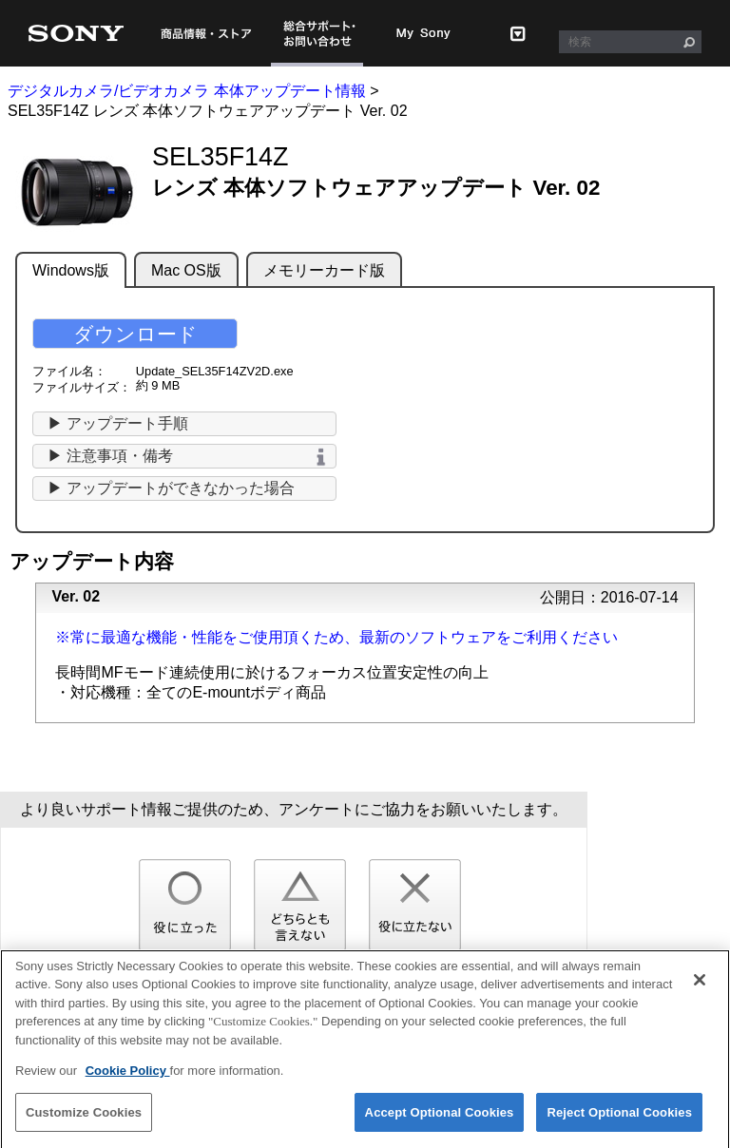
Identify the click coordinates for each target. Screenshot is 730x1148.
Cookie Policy (128, 1078)
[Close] (699, 987)
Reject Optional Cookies (619, 1120)
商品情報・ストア (205, 33)
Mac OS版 (186, 270)
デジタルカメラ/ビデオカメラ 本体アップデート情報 (187, 91)
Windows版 (70, 270)
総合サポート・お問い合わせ (317, 33)
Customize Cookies (84, 1120)
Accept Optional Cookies (439, 1120)
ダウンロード (135, 334)
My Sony (424, 33)
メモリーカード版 (324, 270)
